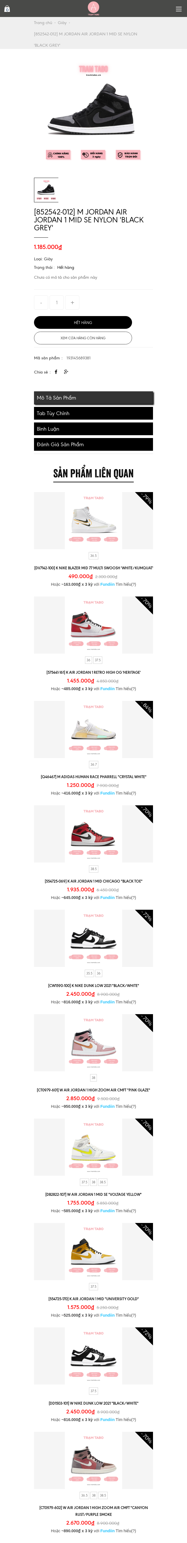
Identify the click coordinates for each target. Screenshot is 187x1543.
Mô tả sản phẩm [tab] (56, 397)
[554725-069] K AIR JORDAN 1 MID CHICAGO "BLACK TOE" (94, 881)
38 (93, 1078)
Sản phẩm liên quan (93, 472)
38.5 (94, 869)
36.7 (94, 765)
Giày (62, 22)
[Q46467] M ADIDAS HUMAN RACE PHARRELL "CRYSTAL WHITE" (93, 776)
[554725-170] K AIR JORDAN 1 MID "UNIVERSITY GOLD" (93, 1299)
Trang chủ (43, 22)
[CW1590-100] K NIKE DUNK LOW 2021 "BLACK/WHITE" (93, 985)
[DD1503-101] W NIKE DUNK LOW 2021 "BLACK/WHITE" (94, 1403)
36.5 (93, 556)
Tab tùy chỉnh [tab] (53, 413)
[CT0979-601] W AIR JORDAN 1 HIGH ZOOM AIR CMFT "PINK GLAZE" (93, 1090)
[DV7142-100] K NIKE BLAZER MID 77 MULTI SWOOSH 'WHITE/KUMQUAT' (93, 568)
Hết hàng (65, 267)
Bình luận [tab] (48, 429)
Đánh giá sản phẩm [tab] (60, 444)
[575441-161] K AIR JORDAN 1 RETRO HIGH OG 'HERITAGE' (93, 672)
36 (88, 660)
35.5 (89, 973)
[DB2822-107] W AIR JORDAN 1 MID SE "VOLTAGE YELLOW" (93, 1194)
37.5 (98, 660)
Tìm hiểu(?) (126, 584)
